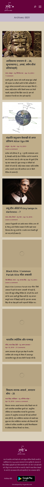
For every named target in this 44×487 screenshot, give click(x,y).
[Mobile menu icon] (40, 6)
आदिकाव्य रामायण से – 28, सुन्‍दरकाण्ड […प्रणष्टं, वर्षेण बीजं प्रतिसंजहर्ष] (20, 64)
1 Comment (9, 76)
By (18, 73)
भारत (6, 73)
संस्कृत (11, 73)
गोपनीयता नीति (8, 478)
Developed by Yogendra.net (22, 484)
